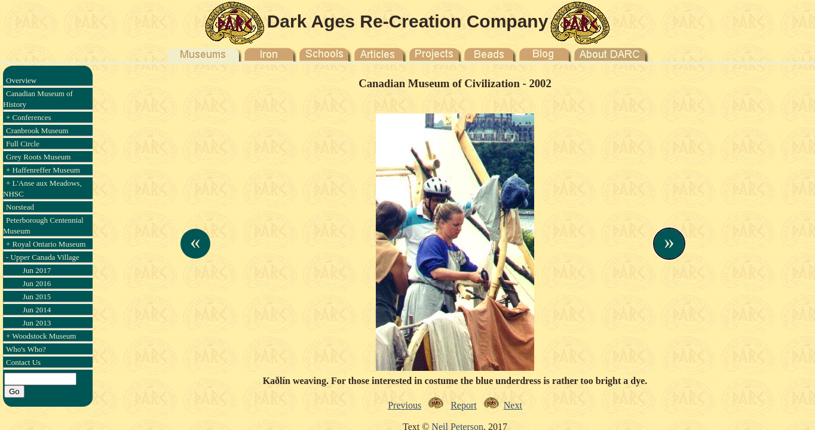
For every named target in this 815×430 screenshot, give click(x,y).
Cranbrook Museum (37, 130)
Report (464, 405)
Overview (21, 80)
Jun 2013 (37, 322)
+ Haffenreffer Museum (43, 169)
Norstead (20, 206)
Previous (404, 405)
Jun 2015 (37, 296)
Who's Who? (26, 349)
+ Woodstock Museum (41, 335)
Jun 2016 (37, 283)
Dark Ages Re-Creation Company (408, 21)
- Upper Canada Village (42, 257)
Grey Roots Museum (38, 156)
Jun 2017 (37, 270)
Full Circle (22, 143)
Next (513, 405)
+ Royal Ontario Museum (45, 243)
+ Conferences (28, 117)
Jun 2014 (37, 309)
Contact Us (23, 362)
